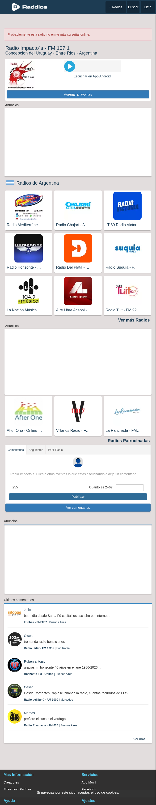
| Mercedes (48, 699)
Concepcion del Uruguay (28, 53)
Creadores (11, 782)
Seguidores (36, 450)
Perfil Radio (55, 450)
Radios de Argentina (38, 183)
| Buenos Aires (45, 622)
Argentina (88, 53)
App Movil (89, 782)
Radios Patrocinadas (129, 440)
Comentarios (16, 450)
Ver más (139, 739)
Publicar (78, 497)
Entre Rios (66, 53)
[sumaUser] (129, 487)
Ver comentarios (78, 507)
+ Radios (115, 7)
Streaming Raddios (18, 789)
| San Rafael (47, 648)
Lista (147, 7)
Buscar (133, 7)
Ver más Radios (134, 320)
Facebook (89, 789)
